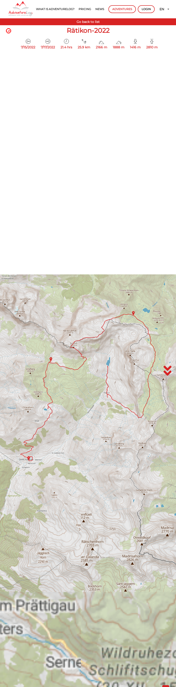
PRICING (85, 9)
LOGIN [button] (146, 9)
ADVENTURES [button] (122, 9)
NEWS (99, 9)
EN (165, 9)
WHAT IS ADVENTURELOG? (55, 9)
